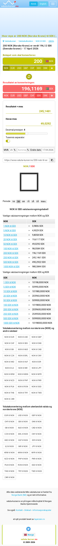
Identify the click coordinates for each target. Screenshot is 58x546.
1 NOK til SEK (9, 226)
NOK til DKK (36, 343)
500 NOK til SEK (10, 262)
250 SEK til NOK (10, 314)
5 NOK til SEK (9, 230)
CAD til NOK (37, 428)
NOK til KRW (9, 374)
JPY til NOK (36, 446)
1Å (28, 201)
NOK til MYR (37, 374)
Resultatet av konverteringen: (19, 82)
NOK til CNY (36, 356)
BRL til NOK (23, 434)
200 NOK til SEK (10, 253)
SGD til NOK (36, 465)
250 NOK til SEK (10, 257)
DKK (45, 68)
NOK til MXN (23, 374)
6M (23, 201)
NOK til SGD (36, 387)
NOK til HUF (23, 362)
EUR (13, 68)
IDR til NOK (36, 440)
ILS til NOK (9, 446)
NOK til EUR (9, 337)
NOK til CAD (37, 349)
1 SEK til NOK (9, 282)
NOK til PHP (23, 380)
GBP (26, 68)
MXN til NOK (23, 453)
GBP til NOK (36, 415)
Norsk (33, 4)
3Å (33, 201)
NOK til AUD (23, 349)
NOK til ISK (9, 349)
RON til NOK (23, 465)
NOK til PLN (9, 387)
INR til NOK (23, 446)
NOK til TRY (23, 393)
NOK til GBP (36, 337)
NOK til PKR (36, 380)
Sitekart (27, 510)
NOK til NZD (9, 380)
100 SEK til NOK (10, 305)
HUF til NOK (23, 440)
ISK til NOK (9, 428)
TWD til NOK (37, 471)
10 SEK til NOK (10, 291)
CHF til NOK (9, 422)
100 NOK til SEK (10, 248)
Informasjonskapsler (42, 510)
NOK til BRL (23, 356)
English (43, 4)
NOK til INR (23, 368)
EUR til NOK (9, 415)
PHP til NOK (23, 459)
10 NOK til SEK (10, 235)
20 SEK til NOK (10, 296)
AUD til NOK (23, 428)
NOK (6, 68)
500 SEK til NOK (10, 318)
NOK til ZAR (9, 399)
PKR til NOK (36, 459)
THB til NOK (9, 471)
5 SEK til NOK (9, 287)
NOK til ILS (9, 368)
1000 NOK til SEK (11, 266)
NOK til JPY (36, 368)
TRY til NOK (23, 471)
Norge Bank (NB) (19, 495)
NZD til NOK (9, 459)
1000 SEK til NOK (11, 323)
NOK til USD (23, 337)
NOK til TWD (37, 393)
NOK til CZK (9, 356)
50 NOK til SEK (10, 244)
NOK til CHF (9, 343)
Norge (29, 535)
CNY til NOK (36, 434)
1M (13, 201)
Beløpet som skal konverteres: (19, 55)
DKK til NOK (36, 422)
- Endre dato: (35, 150)
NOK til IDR (36, 362)
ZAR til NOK (9, 477)
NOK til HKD (9, 362)
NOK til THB (9, 393)
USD (19, 68)
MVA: (6, 150)
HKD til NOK (9, 440)
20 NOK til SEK (10, 239)
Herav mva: (11, 119)
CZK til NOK (9, 434)
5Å (37, 201)
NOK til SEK (23, 343)
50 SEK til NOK (10, 300)
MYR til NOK (37, 453)
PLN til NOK (9, 465)
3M (18, 201)
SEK (39, 68)
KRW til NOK (9, 453)
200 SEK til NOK (10, 309)
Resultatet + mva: (14, 106)
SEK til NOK (23, 422)
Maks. (43, 201)
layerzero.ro (39, 519)
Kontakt (19, 510)
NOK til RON (23, 387)
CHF (32, 68)
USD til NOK (23, 415)
